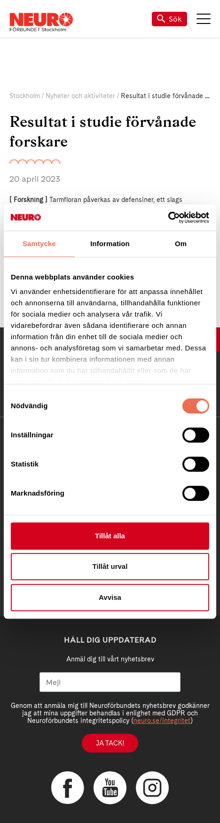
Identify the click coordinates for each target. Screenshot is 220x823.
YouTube (110, 787)
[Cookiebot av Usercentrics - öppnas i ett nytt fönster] (168, 217)
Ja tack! (110, 743)
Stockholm (24, 96)
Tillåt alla (110, 536)
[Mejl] (110, 682)
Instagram (152, 787)
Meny (203, 18)
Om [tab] (181, 244)
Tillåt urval (110, 566)
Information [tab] (110, 244)
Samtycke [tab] (39, 244)
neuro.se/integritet (162, 720)
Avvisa (110, 597)
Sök (169, 19)
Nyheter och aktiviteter (80, 96)
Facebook (67, 787)
